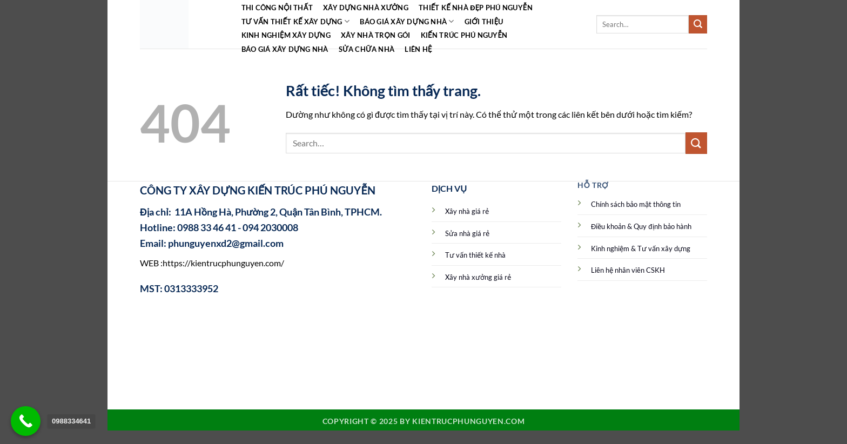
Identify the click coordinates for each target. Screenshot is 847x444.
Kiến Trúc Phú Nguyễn (464, 35)
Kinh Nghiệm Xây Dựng (286, 35)
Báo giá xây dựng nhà (407, 21)
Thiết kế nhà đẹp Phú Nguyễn (476, 7)
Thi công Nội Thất (277, 7)
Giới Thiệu (484, 21)
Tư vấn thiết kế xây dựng (295, 21)
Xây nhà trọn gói (375, 35)
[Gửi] (698, 24)
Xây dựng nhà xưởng (365, 7)
